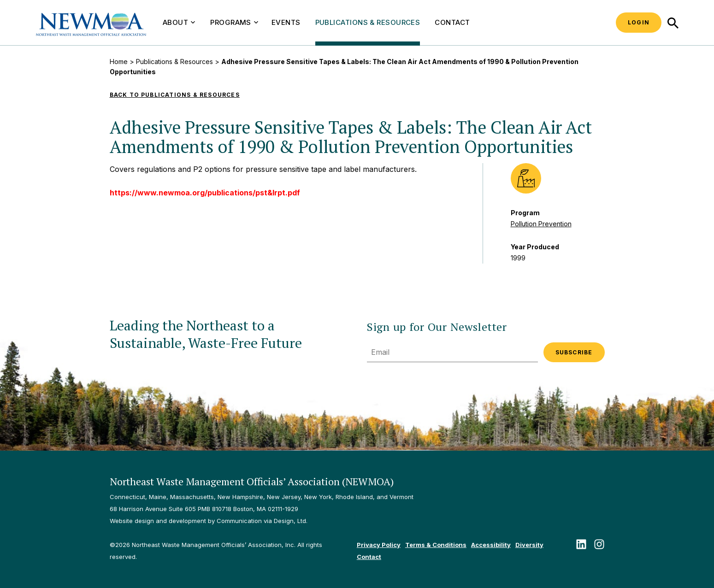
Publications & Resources (367, 22)
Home (119, 61)
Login (638, 22)
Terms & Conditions (435, 544)
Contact (452, 22)
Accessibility (491, 544)
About (179, 22)
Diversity (529, 544)
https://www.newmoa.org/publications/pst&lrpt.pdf (205, 192)
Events (286, 22)
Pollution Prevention (541, 224)
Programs (234, 22)
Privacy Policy (379, 544)
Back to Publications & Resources (175, 94)
